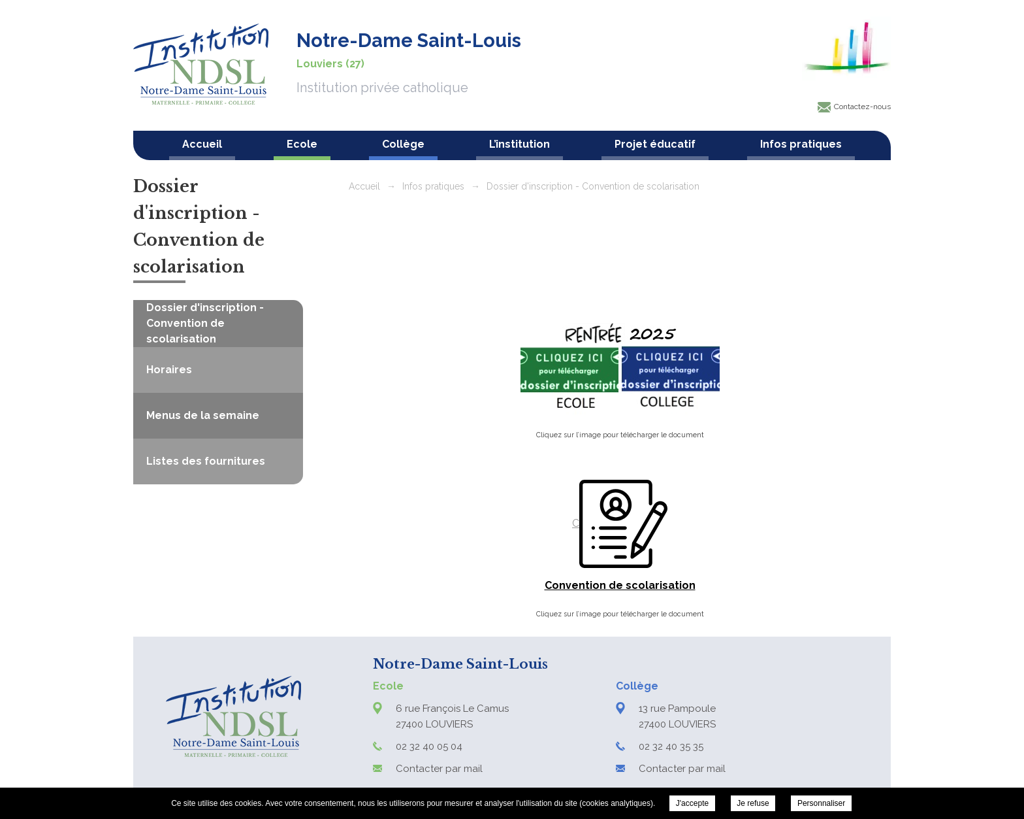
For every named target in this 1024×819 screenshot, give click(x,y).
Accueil (202, 144)
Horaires (169, 369)
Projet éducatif (655, 144)
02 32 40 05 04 (429, 746)
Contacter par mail (428, 768)
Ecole (302, 144)
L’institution (519, 144)
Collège (403, 144)
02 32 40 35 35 (671, 746)
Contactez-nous (862, 106)
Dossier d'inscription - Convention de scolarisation (205, 323)
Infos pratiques (801, 144)
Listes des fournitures (205, 461)
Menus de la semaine (202, 415)
